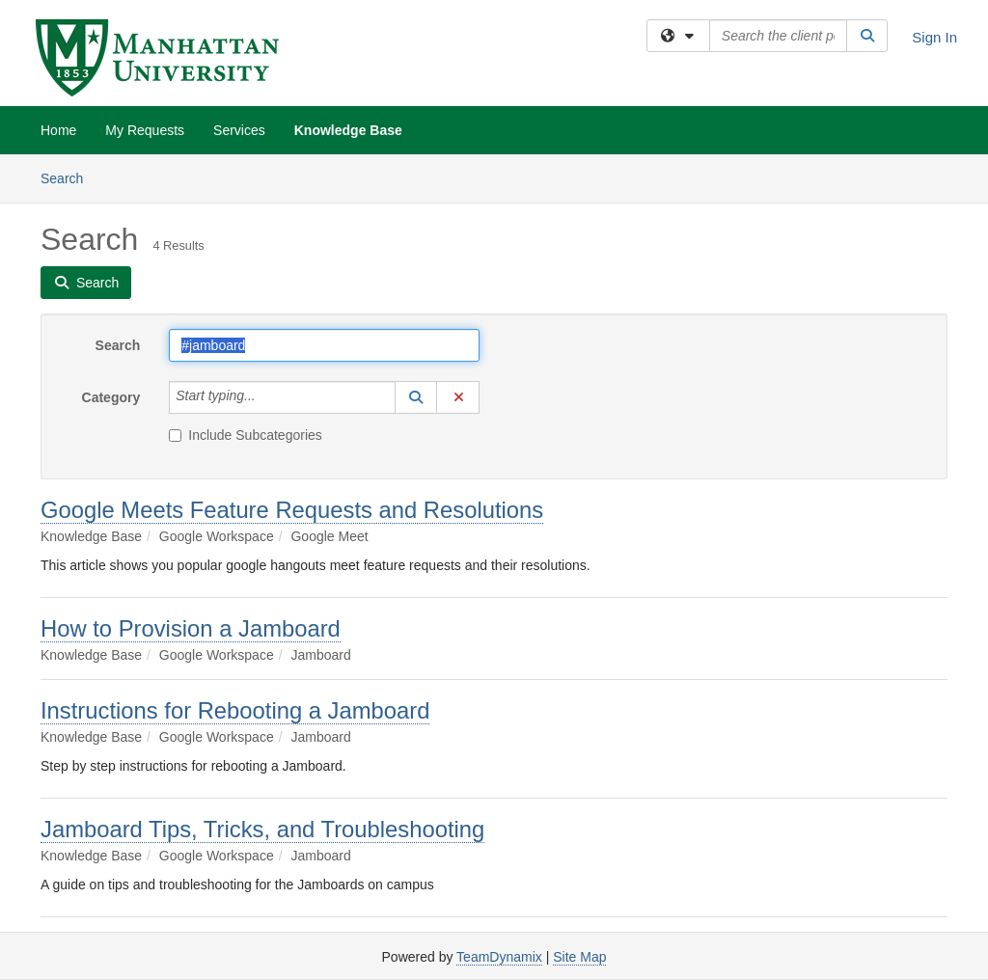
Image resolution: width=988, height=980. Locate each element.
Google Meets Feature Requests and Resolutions (292, 510)
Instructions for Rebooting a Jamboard (235, 710)
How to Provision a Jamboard (191, 628)
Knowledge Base (348, 130)
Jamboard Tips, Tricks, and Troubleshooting (262, 829)
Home (58, 130)
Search (69, 177)
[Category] (266, 397)
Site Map (579, 957)
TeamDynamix (499, 957)
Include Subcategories (245, 435)
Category (111, 397)
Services (239, 130)
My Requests (144, 130)
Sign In (934, 37)
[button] (416, 397)
